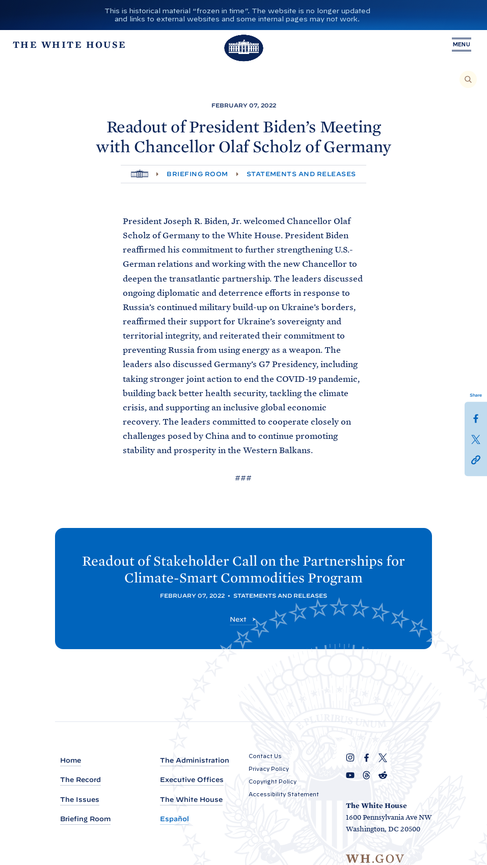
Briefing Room (197, 174)
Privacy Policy (269, 769)
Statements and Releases (301, 174)
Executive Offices (192, 780)
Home (70, 760)
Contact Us (265, 756)
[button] (476, 459)
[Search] (468, 79)
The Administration (194, 760)
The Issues (79, 799)
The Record (80, 780)
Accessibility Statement (284, 794)
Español (174, 819)
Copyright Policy (272, 781)
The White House (191, 799)
